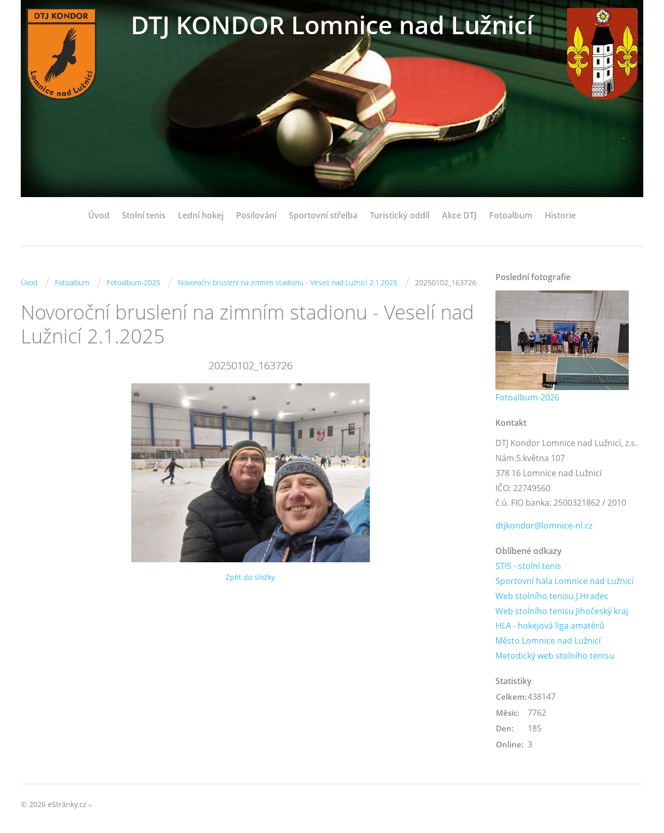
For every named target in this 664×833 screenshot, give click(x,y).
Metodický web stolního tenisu (554, 655)
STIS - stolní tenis (528, 566)
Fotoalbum (510, 215)
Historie (560, 215)
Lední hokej (201, 215)
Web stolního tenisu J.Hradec (551, 596)
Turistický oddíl (400, 215)
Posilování (256, 215)
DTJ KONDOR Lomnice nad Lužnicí (332, 24)
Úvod (98, 215)
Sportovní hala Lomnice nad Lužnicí (564, 581)
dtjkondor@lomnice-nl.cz (543, 525)
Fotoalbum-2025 (133, 282)
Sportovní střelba (323, 215)
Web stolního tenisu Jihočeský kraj (561, 611)
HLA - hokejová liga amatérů (549, 625)
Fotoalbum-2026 (527, 397)
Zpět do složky (250, 577)
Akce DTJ (459, 215)
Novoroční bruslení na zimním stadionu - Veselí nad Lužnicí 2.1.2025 (287, 282)
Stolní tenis (143, 215)
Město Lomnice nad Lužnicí (548, 640)
